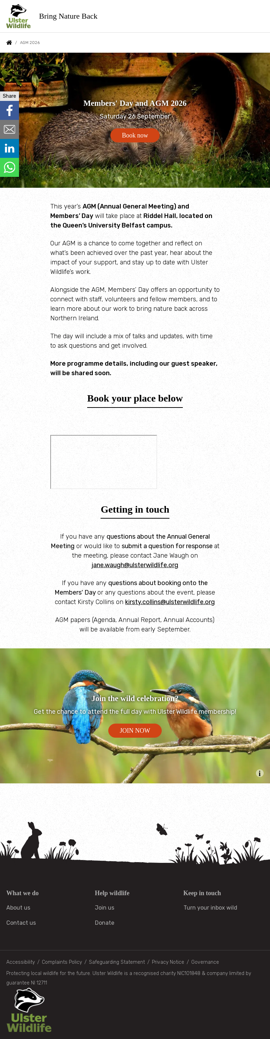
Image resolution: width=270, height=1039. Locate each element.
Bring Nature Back (68, 16)
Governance (205, 962)
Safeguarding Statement (117, 962)
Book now (135, 135)
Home (9, 42)
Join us (104, 907)
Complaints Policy (62, 962)
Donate (104, 922)
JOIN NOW (135, 730)
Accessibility (20, 962)
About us (18, 907)
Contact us (21, 922)
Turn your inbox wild (210, 907)
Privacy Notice (168, 962)
